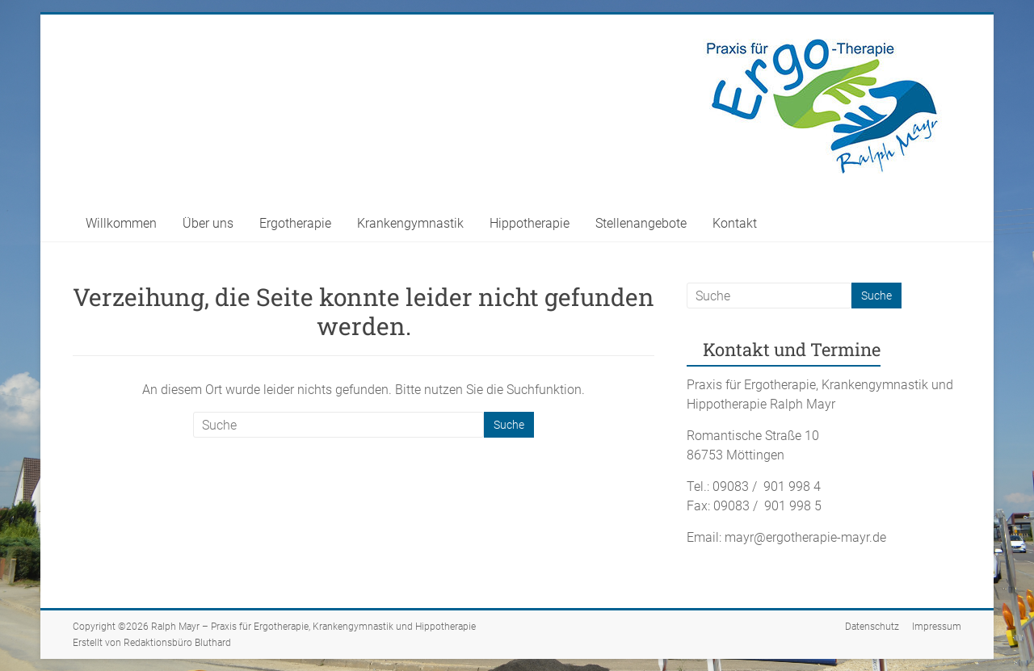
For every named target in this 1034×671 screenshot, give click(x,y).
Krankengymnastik (410, 223)
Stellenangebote (641, 223)
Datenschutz (872, 626)
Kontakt (734, 223)
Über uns (208, 223)
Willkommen (121, 223)
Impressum (936, 626)
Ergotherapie (295, 223)
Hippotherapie (530, 223)
